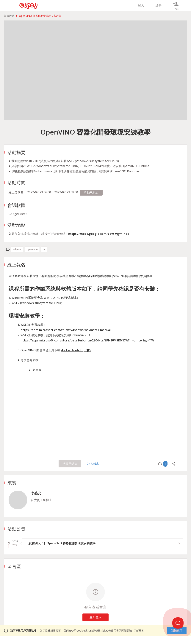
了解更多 (139, 630)
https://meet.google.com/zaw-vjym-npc (98, 234)
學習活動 (9, 15)
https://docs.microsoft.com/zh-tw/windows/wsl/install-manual (66, 330)
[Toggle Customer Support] (178, 623)
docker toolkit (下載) (76, 350)
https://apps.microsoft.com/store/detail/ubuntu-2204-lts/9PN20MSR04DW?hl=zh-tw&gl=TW (87, 340)
